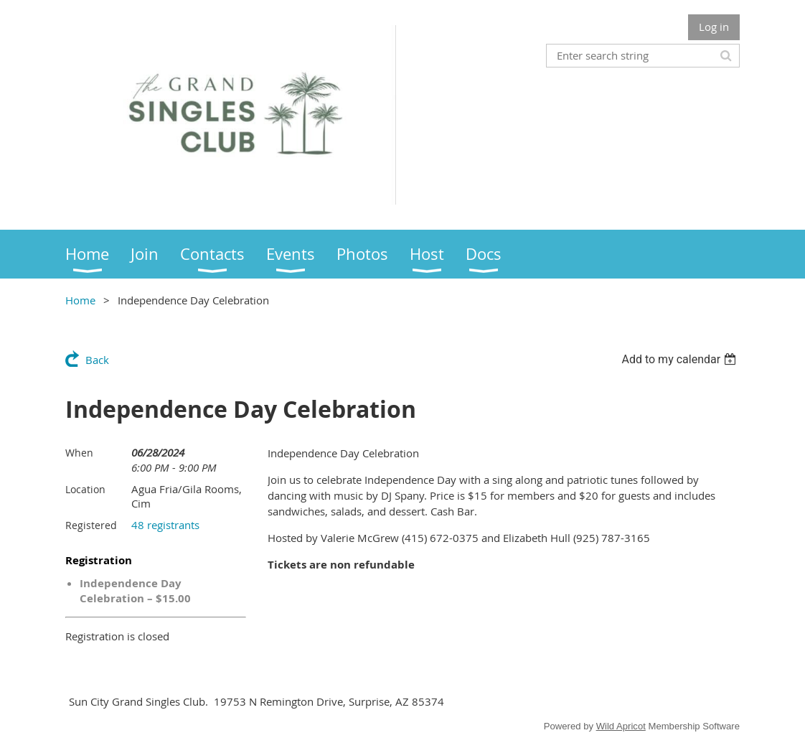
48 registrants (165, 525)
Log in (714, 26)
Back (97, 359)
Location (85, 489)
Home (80, 300)
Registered (91, 525)
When (79, 452)
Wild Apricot (621, 726)
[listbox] (680, 359)
